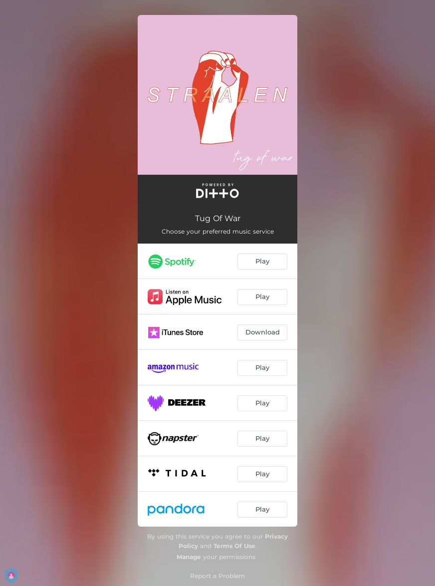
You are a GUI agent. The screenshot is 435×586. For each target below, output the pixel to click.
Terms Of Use (234, 546)
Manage (189, 557)
